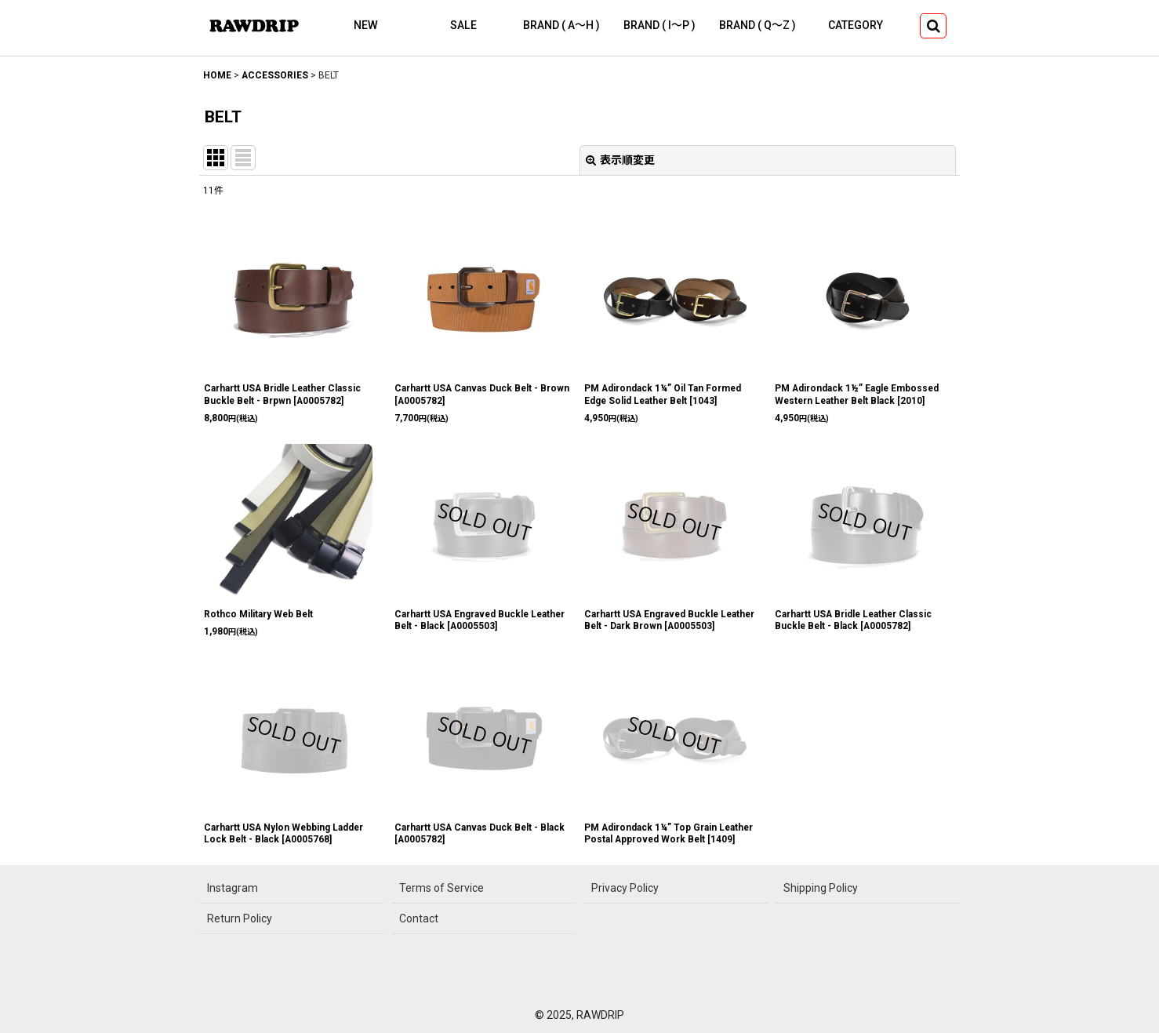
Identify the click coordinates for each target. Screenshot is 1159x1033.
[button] (933, 25)
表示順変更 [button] (620, 160)
